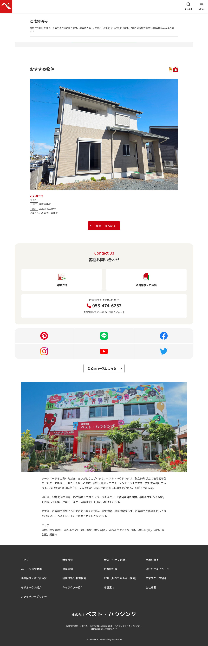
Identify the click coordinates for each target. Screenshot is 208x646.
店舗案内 (109, 587)
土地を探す (152, 560)
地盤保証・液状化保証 (34, 578)
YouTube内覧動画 (31, 569)
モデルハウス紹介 (31, 587)
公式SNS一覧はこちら (105, 368)
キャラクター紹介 (72, 587)
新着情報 (67, 560)
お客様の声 (110, 569)
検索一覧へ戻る (103, 226)
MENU (201, 6)
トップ (25, 560)
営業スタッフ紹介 (156, 578)
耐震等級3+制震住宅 (74, 578)
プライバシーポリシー (34, 596)
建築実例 (67, 569)
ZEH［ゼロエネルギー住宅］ (121, 578)
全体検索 (188, 6)
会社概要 (151, 587)
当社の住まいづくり (157, 569)
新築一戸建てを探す (115, 560)
